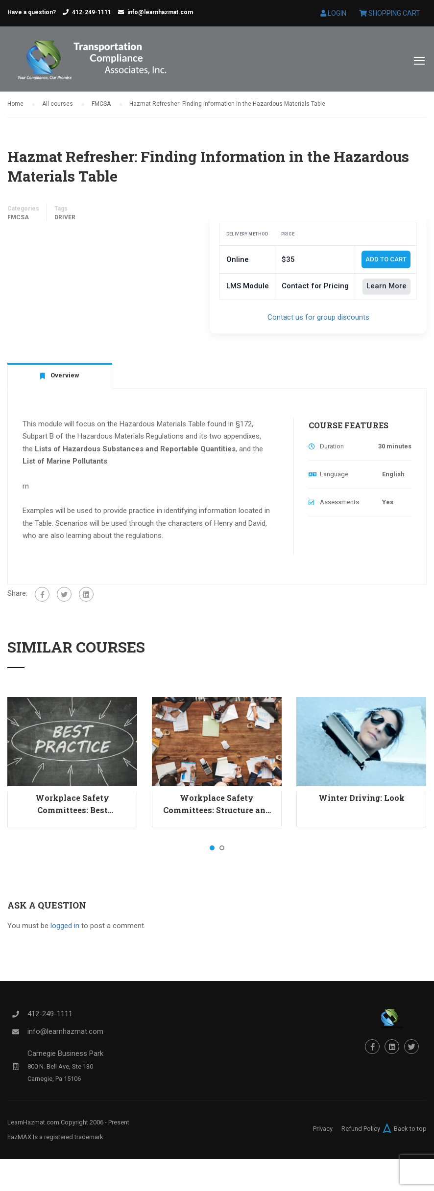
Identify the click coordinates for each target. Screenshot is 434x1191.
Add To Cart (386, 262)
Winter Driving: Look (361, 800)
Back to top (403, 1131)
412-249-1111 (91, 12)
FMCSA (18, 219)
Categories (23, 211)
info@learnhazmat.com (160, 12)
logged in (64, 928)
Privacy (323, 1131)
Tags (61, 211)
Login (333, 13)
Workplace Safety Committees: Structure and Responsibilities (216, 806)
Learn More (386, 288)
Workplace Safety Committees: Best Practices (72, 806)
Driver (64, 219)
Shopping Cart (389, 13)
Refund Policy (360, 1131)
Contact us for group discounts (318, 319)
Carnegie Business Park (65, 1056)
